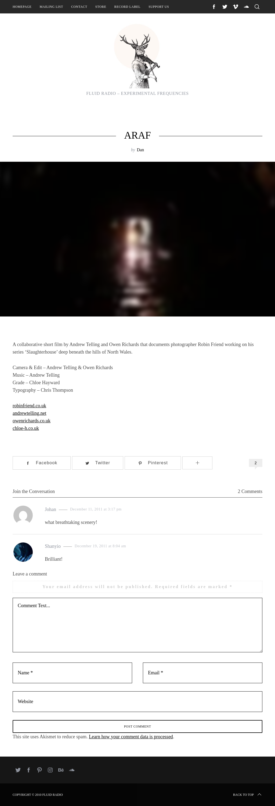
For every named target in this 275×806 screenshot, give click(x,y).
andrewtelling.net (29, 413)
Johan (50, 509)
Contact (79, 7)
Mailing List (51, 7)
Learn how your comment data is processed (131, 736)
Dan (140, 149)
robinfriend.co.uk (29, 405)
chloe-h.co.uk (26, 428)
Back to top (247, 795)
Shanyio (53, 546)
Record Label (127, 7)
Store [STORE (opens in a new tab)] (100, 7)
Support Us (159, 7)
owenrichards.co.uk (31, 420)
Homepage (22, 7)
